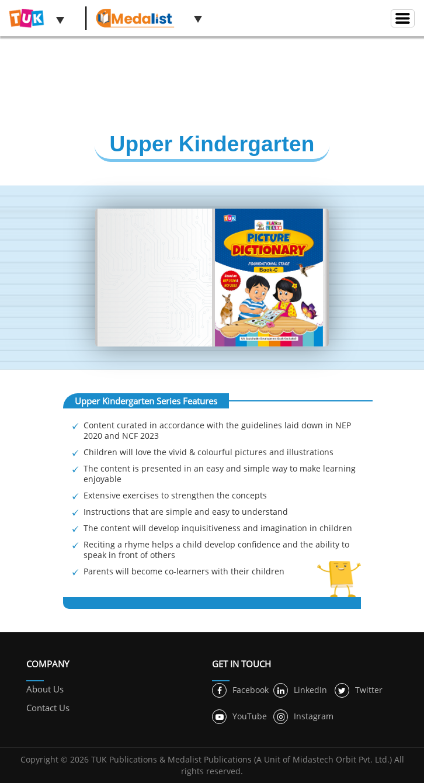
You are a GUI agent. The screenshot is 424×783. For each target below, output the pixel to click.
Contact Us (47, 707)
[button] (60, 19)
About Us (45, 689)
